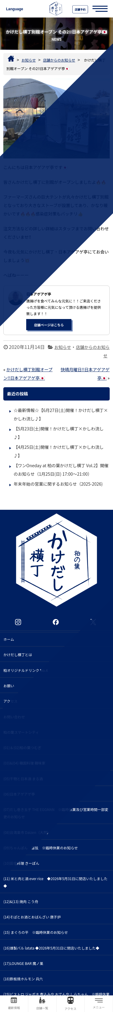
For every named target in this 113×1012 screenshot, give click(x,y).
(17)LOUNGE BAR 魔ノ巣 (23, 963)
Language (14, 9)
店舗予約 (80, 9)
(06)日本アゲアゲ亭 (19, 794)
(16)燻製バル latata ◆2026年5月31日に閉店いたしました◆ (51, 947)
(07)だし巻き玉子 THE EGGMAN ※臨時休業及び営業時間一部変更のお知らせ (55, 813)
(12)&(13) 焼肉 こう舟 (20, 901)
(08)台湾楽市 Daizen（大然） (27, 832)
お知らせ (62, 347)
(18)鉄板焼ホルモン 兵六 (23, 978)
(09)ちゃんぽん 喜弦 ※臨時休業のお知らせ (40, 847)
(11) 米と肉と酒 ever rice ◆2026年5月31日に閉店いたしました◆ (55, 882)
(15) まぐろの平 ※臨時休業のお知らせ (35, 932)
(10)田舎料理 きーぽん (21, 863)
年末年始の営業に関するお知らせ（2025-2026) (58, 484)
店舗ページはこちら (49, 324)
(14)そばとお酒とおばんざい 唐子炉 (32, 916)
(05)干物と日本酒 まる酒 (23, 778)
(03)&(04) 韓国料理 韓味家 (24, 762)
